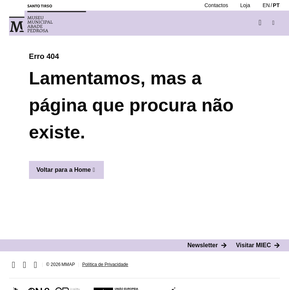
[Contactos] (216, 5)
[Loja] (245, 5)
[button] (273, 22)
